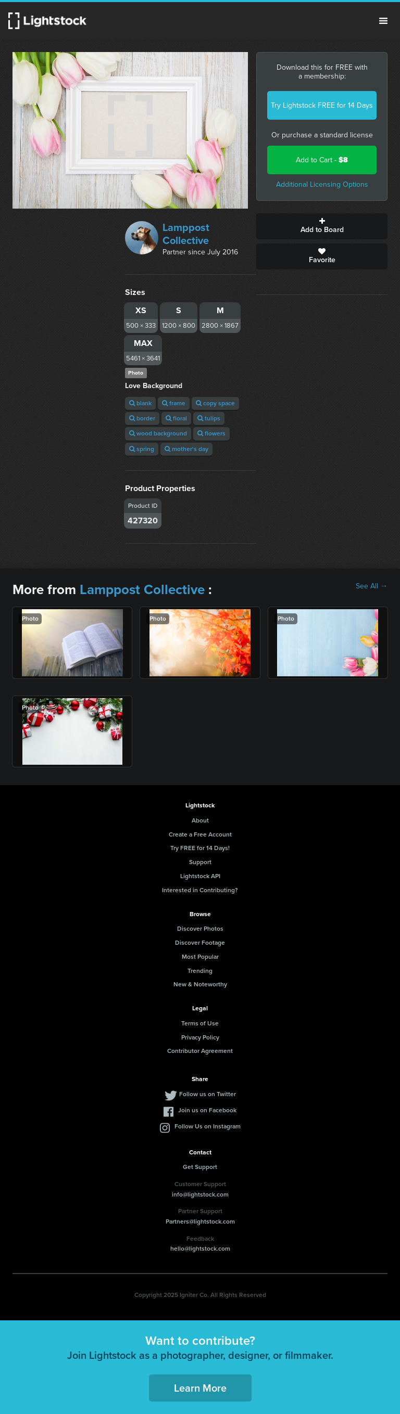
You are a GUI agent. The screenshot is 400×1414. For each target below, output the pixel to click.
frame (173, 403)
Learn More (200, 1388)
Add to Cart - (322, 160)
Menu (383, 20)
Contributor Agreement (200, 1051)
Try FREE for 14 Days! (200, 848)
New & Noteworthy (200, 984)
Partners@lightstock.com (200, 1221)
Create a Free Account (200, 834)
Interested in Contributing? (200, 890)
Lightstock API (200, 876)
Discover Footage (200, 942)
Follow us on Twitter (207, 1094)
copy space (215, 403)
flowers (211, 433)
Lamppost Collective (185, 234)
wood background (158, 433)
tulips (208, 418)
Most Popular (200, 956)
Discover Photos (200, 928)
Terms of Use (200, 1023)
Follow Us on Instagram (207, 1126)
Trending (200, 970)
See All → (372, 586)
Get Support (200, 1167)
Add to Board (322, 226)
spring (141, 449)
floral (176, 418)
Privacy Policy (200, 1037)
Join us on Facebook (207, 1110)
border (142, 418)
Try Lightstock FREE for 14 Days (322, 105)
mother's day (186, 449)
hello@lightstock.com (200, 1248)
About (200, 820)
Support (200, 862)
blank (140, 403)
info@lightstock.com (200, 1194)
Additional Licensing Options (322, 184)
